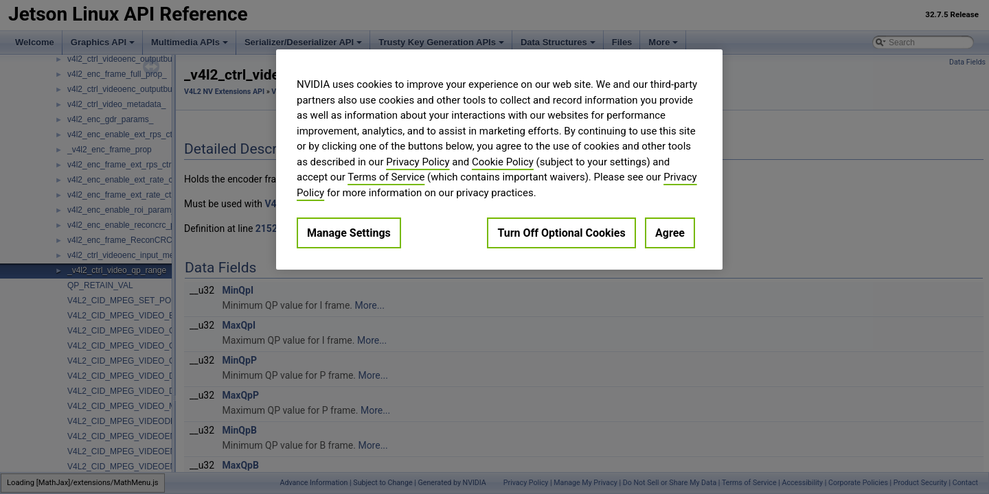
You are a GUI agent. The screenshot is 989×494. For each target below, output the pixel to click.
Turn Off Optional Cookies (561, 232)
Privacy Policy (417, 162)
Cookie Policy (503, 162)
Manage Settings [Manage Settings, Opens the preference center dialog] (349, 232)
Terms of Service (386, 177)
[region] (499, 159)
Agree (670, 232)
